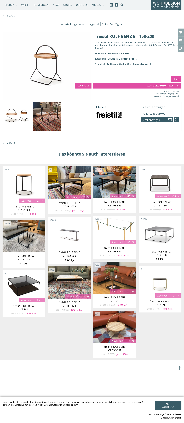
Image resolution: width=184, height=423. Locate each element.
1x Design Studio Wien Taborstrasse (127, 63)
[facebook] (116, 5)
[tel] (181, 48)
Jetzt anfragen (151, 120)
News (56, 4)
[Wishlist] (181, 32)
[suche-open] (121, 5)
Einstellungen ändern (171, 417)
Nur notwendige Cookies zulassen (165, 414)
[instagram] (111, 5)
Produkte (11, 4)
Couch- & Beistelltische (121, 58)
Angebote (98, 4)
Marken (25, 4)
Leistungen (41, 4)
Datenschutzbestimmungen (57, 407)
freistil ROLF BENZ (118, 53)
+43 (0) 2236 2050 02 (153, 113)
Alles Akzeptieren (168, 406)
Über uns (82, 4)
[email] (181, 40)
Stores (67, 4)
